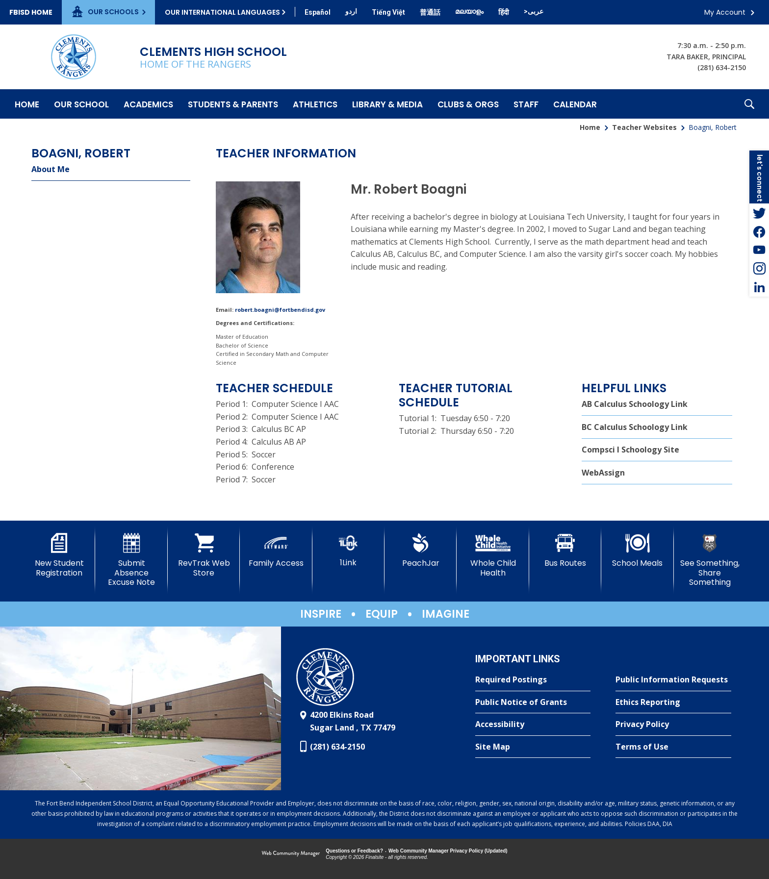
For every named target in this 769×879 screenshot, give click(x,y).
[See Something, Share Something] (710, 560)
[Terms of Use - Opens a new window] (673, 747)
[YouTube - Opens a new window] (759, 250)
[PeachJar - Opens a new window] (420, 550)
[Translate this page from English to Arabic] (533, 11)
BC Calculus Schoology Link (635, 427)
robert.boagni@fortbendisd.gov (280, 309)
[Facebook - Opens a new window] (759, 231)
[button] (749, 104)
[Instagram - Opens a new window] (759, 268)
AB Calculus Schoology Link (635, 404)
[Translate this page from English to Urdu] (351, 11)
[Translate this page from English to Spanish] (317, 12)
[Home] (27, 104)
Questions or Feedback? (354, 851)
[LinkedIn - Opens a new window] (759, 287)
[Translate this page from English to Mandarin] (430, 12)
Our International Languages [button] (222, 12)
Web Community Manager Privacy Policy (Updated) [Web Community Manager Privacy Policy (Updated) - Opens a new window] (448, 851)
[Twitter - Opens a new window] (759, 213)
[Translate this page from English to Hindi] (503, 12)
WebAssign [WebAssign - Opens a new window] (603, 472)
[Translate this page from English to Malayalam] (469, 11)
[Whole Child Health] (492, 555)
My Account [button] (724, 12)
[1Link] (348, 550)
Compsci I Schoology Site (630, 449)
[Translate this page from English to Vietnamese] (388, 12)
